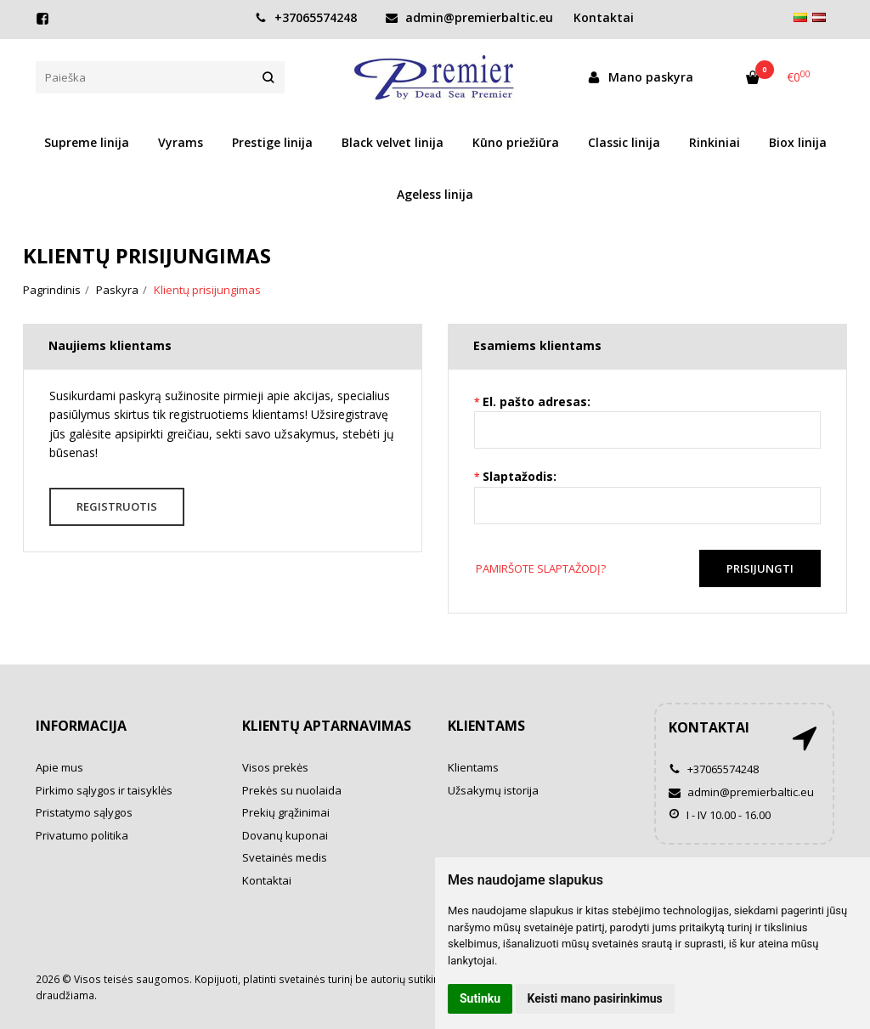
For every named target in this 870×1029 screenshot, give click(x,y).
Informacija (81, 725)
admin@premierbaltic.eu (469, 17)
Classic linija (624, 142)
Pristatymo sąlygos (84, 812)
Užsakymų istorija (493, 790)
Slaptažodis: (519, 476)
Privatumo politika (82, 835)
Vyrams (180, 142)
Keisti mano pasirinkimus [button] (595, 998)
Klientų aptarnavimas (326, 725)
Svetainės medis (284, 857)
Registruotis (116, 506)
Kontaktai (266, 880)
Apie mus (59, 767)
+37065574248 (306, 17)
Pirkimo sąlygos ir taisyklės (104, 790)
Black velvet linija (392, 142)
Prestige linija (272, 142)
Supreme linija (86, 142)
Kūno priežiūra (515, 142)
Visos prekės (275, 767)
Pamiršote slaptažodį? (541, 568)
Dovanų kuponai (285, 835)
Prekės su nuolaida (292, 790)
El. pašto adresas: (536, 401)
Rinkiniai (714, 142)
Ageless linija (435, 194)
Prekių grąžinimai (286, 812)
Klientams (486, 725)
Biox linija (798, 142)
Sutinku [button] (480, 998)
